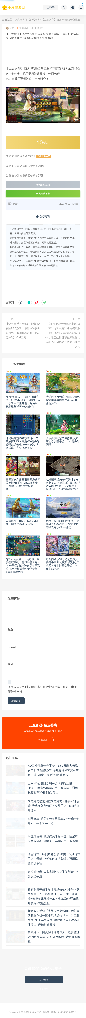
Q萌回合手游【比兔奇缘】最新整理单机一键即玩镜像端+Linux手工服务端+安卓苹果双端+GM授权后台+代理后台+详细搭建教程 (23, 565)
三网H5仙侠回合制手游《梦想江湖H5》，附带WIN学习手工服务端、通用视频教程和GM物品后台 (53, 788)
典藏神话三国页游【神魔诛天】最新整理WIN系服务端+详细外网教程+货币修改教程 (54, 936)
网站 (10, 664)
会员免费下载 (43, 193)
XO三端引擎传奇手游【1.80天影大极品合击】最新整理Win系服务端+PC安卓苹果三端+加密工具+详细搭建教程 (53, 770)
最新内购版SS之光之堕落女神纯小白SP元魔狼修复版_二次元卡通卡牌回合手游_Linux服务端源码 (63, 563)
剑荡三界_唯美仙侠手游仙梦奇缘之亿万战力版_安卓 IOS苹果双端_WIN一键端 (62, 524)
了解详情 (44, 988)
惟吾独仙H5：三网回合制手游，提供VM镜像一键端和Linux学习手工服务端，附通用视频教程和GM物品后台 (23, 401)
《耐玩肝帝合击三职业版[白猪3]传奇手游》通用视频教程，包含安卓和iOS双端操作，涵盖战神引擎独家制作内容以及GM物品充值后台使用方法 (62, 335)
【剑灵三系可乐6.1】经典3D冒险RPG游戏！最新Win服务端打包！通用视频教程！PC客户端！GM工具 (23, 330)
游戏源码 (34, 19)
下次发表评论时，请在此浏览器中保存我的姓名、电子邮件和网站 (42, 689)
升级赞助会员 (43, 156)
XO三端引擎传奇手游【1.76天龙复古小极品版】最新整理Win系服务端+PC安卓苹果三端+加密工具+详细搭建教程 (63, 484)
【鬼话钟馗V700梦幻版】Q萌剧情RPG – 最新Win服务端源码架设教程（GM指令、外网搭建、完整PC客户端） (23, 442)
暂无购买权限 (43, 185)
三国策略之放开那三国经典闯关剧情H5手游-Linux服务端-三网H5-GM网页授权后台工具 (23, 484)
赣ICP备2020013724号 (64, 1011)
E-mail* (12, 647)
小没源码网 (20, 19)
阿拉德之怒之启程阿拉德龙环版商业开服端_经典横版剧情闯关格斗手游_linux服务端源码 (53, 805)
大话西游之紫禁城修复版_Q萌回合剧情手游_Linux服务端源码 (63, 441)
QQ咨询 (43, 216)
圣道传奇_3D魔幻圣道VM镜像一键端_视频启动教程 (22, 522)
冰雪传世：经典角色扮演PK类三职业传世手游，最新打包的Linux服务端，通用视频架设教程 (54, 858)
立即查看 (44, 979)
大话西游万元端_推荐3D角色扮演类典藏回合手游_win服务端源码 (63, 400)
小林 (10, 28)
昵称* (11, 629)
